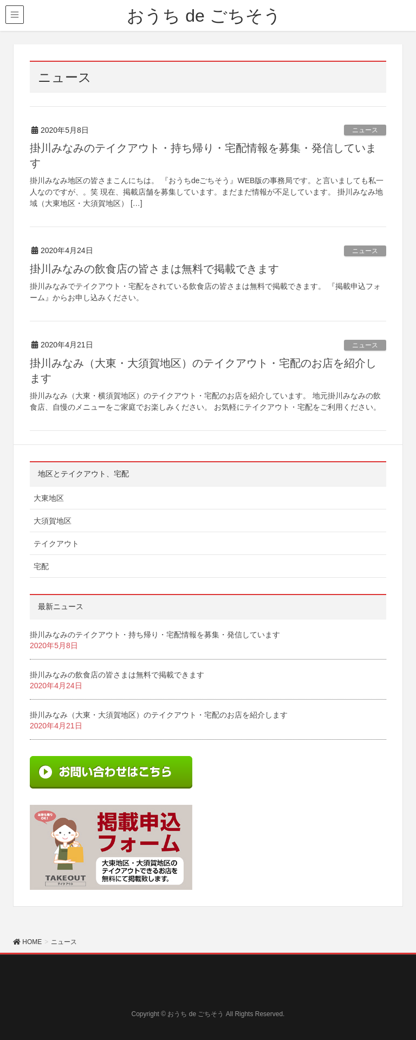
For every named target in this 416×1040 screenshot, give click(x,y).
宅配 (41, 566)
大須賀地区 (53, 520)
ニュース (365, 130)
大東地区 (49, 498)
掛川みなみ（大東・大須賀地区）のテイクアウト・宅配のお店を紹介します (159, 714)
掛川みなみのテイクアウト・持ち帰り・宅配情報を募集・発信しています (155, 634)
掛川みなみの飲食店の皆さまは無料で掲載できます (154, 269)
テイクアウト (56, 543)
